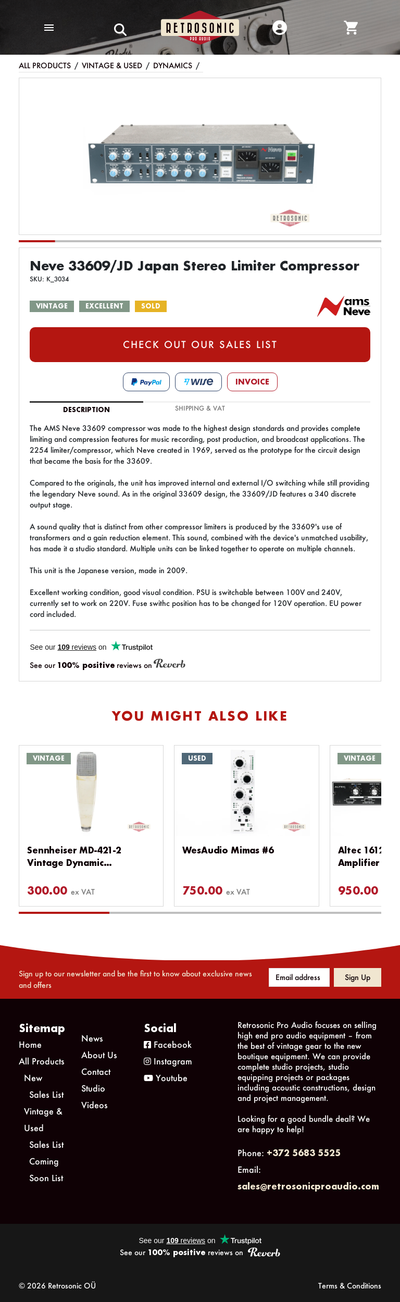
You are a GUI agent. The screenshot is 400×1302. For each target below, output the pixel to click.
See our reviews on (107, 665)
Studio (93, 1088)
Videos (94, 1104)
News (92, 1038)
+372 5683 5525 (304, 1152)
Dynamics (172, 65)
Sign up (357, 977)
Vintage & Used (112, 65)
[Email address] (299, 977)
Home (30, 1044)
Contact (95, 1071)
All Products (45, 65)
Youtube (166, 1077)
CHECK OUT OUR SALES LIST (200, 344)
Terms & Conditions (349, 1286)
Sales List (46, 1094)
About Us (99, 1054)
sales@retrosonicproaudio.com (308, 1186)
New (33, 1077)
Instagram (168, 1061)
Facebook (168, 1044)
